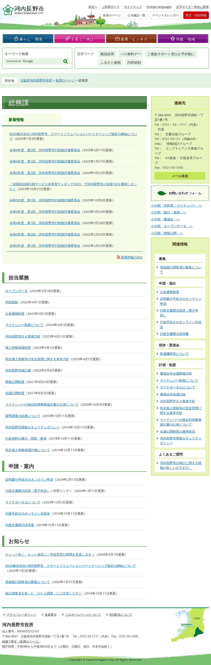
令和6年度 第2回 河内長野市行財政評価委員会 (45, 150)
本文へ (92, 7)
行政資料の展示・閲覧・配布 (26, 438)
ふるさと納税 (110, 62)
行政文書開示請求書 (19, 525)
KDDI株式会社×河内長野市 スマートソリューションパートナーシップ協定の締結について (70, 565)
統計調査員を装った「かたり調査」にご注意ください (43, 593)
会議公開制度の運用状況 (177, 431)
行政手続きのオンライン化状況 (27, 513)
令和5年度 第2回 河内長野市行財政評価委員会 (45, 173)
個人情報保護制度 (18, 347)
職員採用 (107, 54)
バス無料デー (130, 54)
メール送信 (180, 176)
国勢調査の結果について (22, 416)
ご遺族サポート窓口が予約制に (171, 54)
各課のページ (112, 15)
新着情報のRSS (132, 257)
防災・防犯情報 (196, 15)
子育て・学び (82, 38)
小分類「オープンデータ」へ (171, 226)
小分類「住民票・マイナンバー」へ (176, 205)
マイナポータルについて (22, 502)
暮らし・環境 (30, 38)
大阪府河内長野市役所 (36, 80)
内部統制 (134, 62)
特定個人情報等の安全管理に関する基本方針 (37, 359)
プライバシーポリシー (21, 615)
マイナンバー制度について (24, 325)
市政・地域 (185, 38)
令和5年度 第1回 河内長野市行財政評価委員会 (45, 200)
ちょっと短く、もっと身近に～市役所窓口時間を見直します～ (50, 554)
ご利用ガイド (111, 7)
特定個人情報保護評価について (27, 450)
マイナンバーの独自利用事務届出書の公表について (42, 404)
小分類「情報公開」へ (167, 233)
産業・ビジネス (134, 38)
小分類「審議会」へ (165, 219)
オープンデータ (16, 291)
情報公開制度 (14, 382)
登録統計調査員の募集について (27, 582)
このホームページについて (83, 615)
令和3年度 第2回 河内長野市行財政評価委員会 (45, 234)
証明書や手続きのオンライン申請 (29, 479)
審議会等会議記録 (172, 394)
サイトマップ (133, 7)
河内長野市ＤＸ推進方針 (22, 336)
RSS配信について (120, 615)
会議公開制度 (14, 393)
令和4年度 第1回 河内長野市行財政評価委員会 (45, 223)
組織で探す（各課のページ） (21, 641)
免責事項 (51, 615)
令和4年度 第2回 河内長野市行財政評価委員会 (45, 211)
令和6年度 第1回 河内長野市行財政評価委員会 (45, 161)
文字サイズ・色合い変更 (192, 7)
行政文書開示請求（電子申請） (27, 491)
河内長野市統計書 (18, 370)
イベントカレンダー (165, 15)
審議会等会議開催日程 (176, 373)
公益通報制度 (14, 313)
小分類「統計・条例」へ (168, 212)
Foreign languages (159, 7)
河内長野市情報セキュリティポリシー (32, 427)
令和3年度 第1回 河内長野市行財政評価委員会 (45, 245)
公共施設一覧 (136, 15)
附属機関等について (174, 354)
